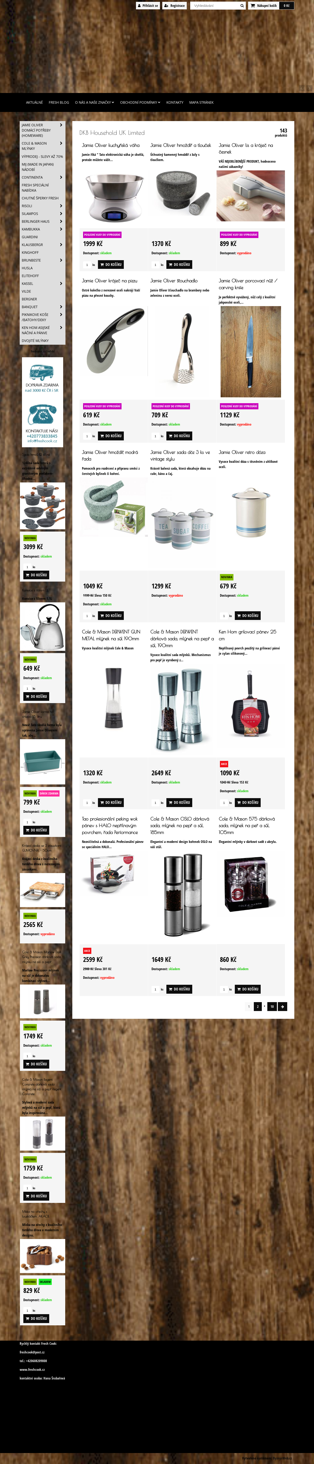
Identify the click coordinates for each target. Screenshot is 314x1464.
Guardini (30, 237)
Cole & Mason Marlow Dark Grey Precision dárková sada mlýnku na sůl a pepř (41, 957)
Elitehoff (30, 275)
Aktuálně (34, 102)
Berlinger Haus (43, 221)
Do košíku (111, 264)
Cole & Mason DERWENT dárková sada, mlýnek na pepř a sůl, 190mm (182, 638)
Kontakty (174, 102)
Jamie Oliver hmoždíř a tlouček (180, 145)
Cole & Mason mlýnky (43, 146)
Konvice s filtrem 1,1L (35, 590)
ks (89, 265)
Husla (27, 268)
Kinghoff (30, 252)
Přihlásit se (148, 5)
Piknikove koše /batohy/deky (43, 317)
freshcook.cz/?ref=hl (42, 351)
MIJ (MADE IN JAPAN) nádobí (38, 167)
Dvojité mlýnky (35, 340)
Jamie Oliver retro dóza (242, 452)
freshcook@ (27, 1352)
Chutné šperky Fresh (40, 198)
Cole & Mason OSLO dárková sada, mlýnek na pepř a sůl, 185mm (179, 825)
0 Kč (287, 5)
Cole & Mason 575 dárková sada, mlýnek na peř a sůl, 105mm (247, 825)
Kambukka (43, 229)
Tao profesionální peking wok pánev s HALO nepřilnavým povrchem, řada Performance (110, 825)
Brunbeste (43, 260)
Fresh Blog (59, 102)
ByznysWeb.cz (282, 1458)
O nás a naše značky (94, 102)
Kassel (43, 283)
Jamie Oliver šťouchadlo (174, 280)
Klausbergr (43, 245)
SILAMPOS (43, 213)
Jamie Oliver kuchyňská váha (110, 145)
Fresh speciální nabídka (35, 188)
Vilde (26, 291)
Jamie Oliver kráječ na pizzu (109, 280)
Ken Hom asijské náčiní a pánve (43, 330)
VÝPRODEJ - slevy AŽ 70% (42, 156)
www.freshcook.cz (32, 1369)
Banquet (43, 307)
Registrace (174, 5)
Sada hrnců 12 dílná (36, 454)
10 (272, 1006)
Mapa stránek (201, 102)
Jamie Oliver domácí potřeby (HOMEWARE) (43, 130)
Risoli (43, 206)
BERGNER (29, 299)
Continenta (43, 177)
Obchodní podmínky (140, 102)
